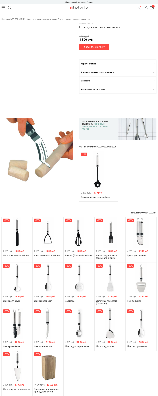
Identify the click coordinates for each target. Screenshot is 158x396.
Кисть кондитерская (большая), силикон (106, 256)
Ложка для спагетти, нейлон (95, 197)
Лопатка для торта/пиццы (16, 389)
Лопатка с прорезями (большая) (107, 302)
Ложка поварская (43, 301)
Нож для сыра (134, 301)
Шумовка (70, 301)
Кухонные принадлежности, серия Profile (45, 19)
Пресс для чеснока (136, 255)
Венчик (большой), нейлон (78, 255)
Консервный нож (11, 346)
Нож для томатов (43, 346)
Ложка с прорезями (137, 346)
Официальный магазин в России (79, 2)
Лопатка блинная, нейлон (16, 255)
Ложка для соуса (11, 301)
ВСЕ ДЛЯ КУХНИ (17, 19)
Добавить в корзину (94, 47)
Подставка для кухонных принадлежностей (46, 390)
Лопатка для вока (105, 346)
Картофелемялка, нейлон (47, 255)
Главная (5, 19)
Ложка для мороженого (77, 346)
